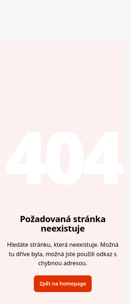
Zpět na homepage (62, 283)
